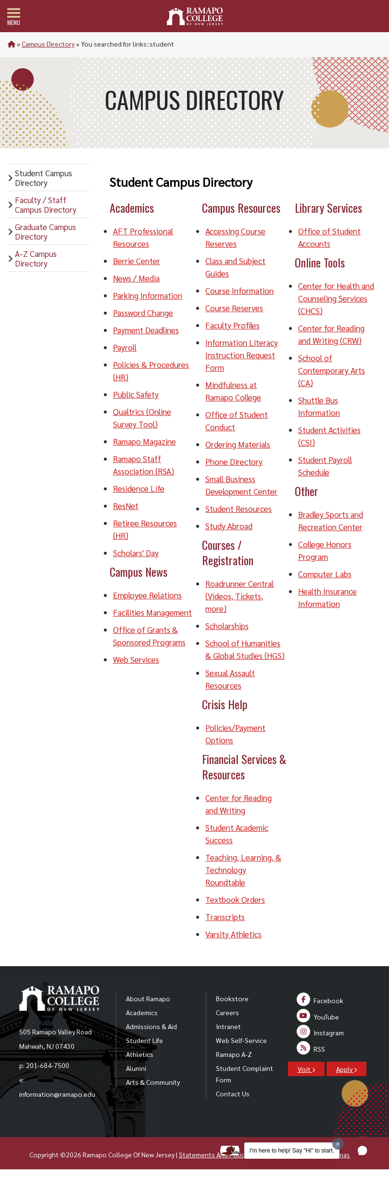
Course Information (239, 290)
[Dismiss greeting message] (338, 1144)
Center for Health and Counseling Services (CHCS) (336, 298)
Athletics (139, 1054)
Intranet (228, 1026)
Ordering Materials (237, 444)
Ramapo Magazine (144, 441)
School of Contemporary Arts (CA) (331, 370)
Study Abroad (228, 526)
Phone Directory (234, 461)
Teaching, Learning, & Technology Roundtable (243, 869)
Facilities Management (152, 612)
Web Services (136, 659)
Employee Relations (147, 595)
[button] (362, 1150)
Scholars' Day (136, 552)
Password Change (143, 312)
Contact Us (233, 1093)
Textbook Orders (235, 899)
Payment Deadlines (146, 330)
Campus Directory (48, 43)
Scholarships (227, 625)
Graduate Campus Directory (45, 231)
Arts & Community (153, 1082)
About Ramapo (148, 998)
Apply (346, 1069)
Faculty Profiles (232, 325)
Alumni (136, 1068)
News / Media (136, 278)
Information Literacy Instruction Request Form (241, 355)
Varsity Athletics (233, 934)
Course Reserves (234, 308)
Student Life (144, 1040)
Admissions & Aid (151, 1026)
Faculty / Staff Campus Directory (45, 204)
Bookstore (232, 998)
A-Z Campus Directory (36, 258)
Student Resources (238, 508)
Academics (142, 1012)
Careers (227, 1012)
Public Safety (136, 394)
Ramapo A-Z (234, 1054)
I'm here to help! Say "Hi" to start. (292, 1150)
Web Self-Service (241, 1040)
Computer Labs (324, 574)
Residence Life (138, 488)
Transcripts (225, 916)
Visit (306, 1069)
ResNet (125, 505)
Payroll (125, 347)
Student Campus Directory (43, 177)
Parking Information (147, 295)
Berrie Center (136, 260)
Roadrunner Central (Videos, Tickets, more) (239, 596)
